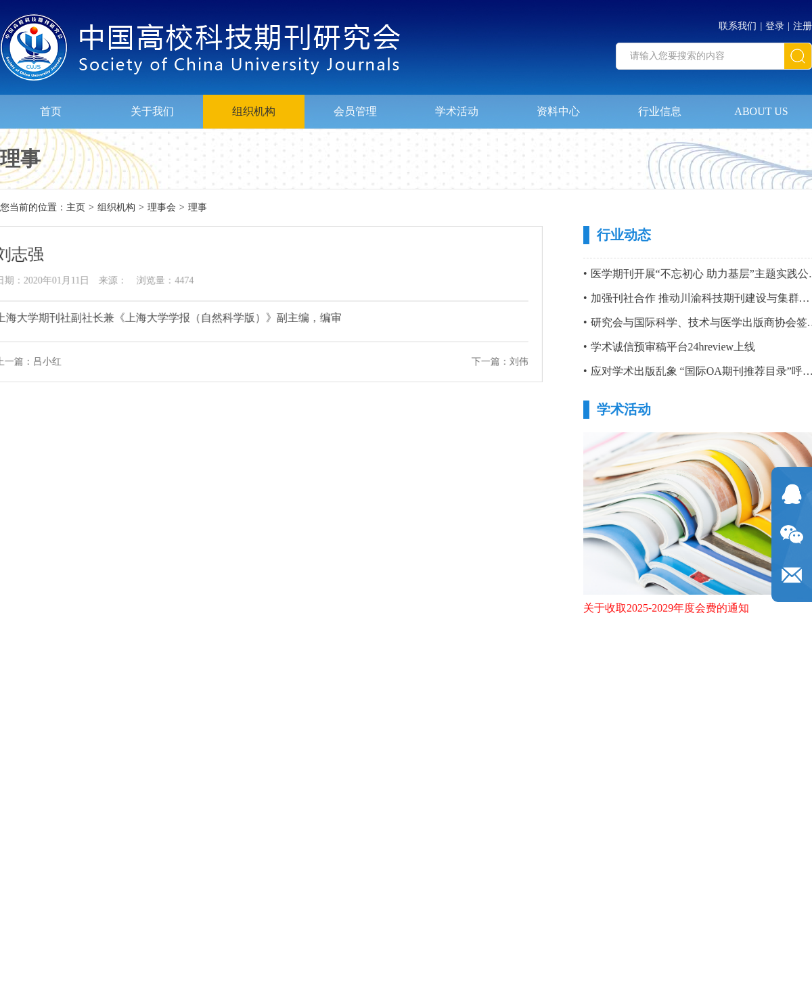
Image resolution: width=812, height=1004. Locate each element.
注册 (802, 26)
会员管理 (355, 110)
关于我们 (152, 110)
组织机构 (253, 110)
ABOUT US (761, 110)
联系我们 (738, 26)
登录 (774, 26)
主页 (75, 207)
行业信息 (659, 110)
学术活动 (456, 110)
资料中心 (558, 110)
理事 (197, 207)
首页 (51, 110)
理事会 (162, 207)
